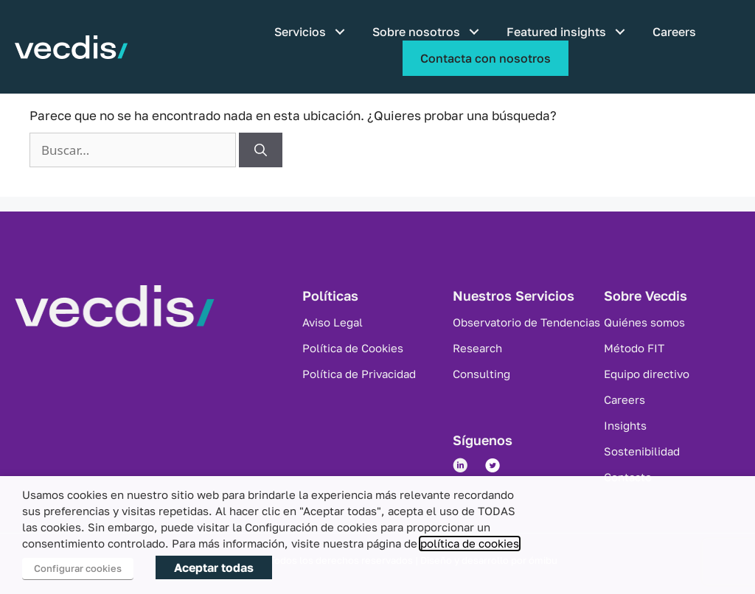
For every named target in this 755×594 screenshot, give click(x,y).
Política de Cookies (352, 347)
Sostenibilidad (642, 451)
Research (477, 347)
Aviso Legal (332, 322)
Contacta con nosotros (485, 58)
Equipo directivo (646, 373)
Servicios (300, 31)
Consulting (481, 373)
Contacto (628, 476)
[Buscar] (260, 150)
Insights (625, 425)
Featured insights (556, 31)
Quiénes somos (644, 322)
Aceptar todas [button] (214, 567)
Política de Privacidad (359, 373)
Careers (674, 31)
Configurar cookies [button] (78, 568)
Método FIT (634, 347)
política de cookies (469, 543)
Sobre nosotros (416, 31)
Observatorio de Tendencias (526, 322)
